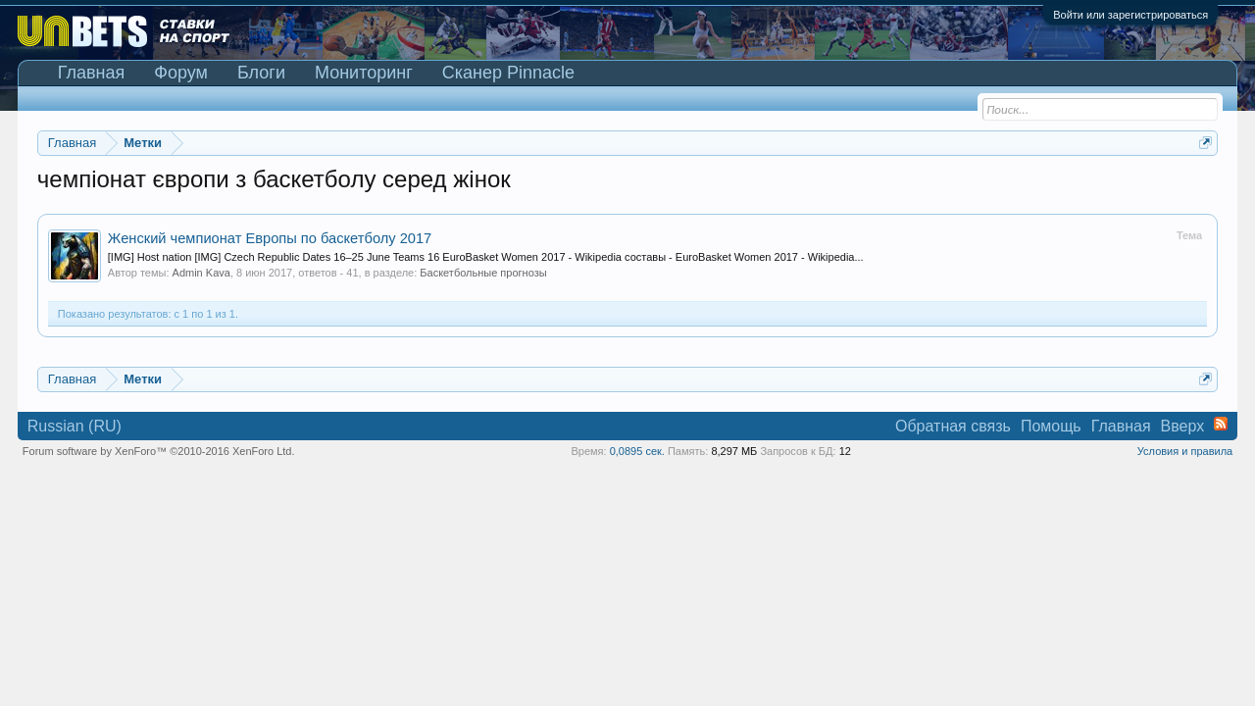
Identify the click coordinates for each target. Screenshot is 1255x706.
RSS (1221, 423)
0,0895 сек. (637, 451)
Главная (92, 72)
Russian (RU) (74, 426)
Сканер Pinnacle (508, 72)
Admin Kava (201, 272)
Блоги (261, 72)
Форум (181, 72)
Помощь (1051, 426)
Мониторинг (364, 72)
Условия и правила (1184, 451)
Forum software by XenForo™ (159, 451)
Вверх (1183, 426)
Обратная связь (953, 426)
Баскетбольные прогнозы (483, 272)
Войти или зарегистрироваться (1130, 15)
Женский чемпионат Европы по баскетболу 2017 (269, 238)
